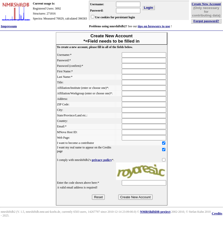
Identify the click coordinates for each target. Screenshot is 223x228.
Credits (217, 213)
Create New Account (206, 4)
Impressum (9, 26)
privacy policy (102, 160)
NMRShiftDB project (155, 211)
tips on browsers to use (154, 26)
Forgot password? (206, 21)
